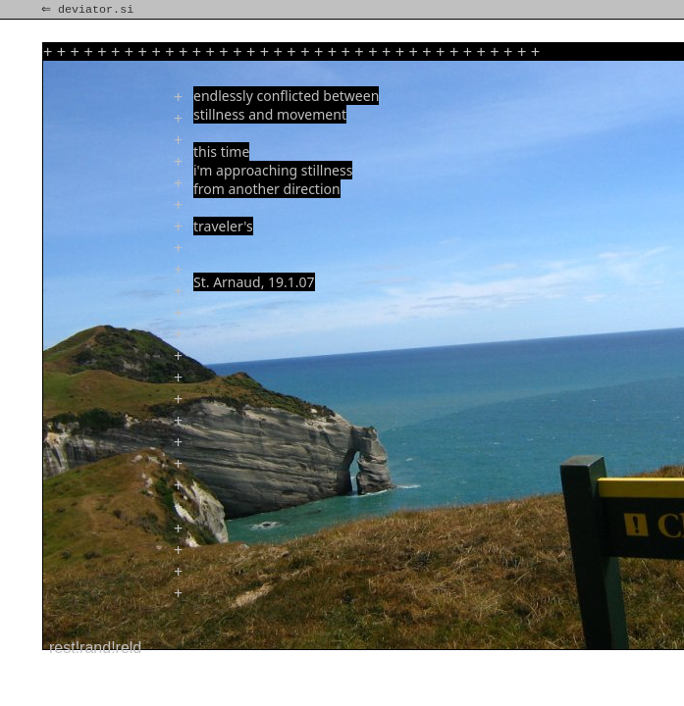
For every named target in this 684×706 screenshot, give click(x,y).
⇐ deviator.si (89, 10)
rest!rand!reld (95, 647)
